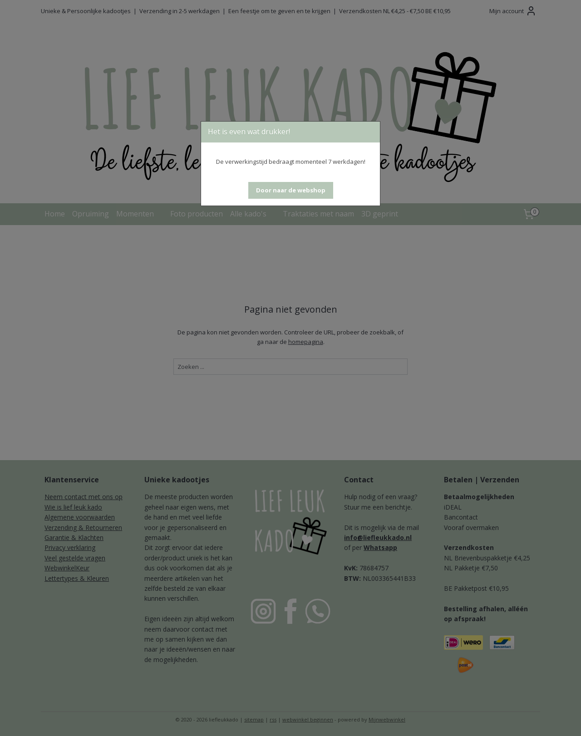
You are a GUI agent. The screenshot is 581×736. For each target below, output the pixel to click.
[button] (290, 190)
